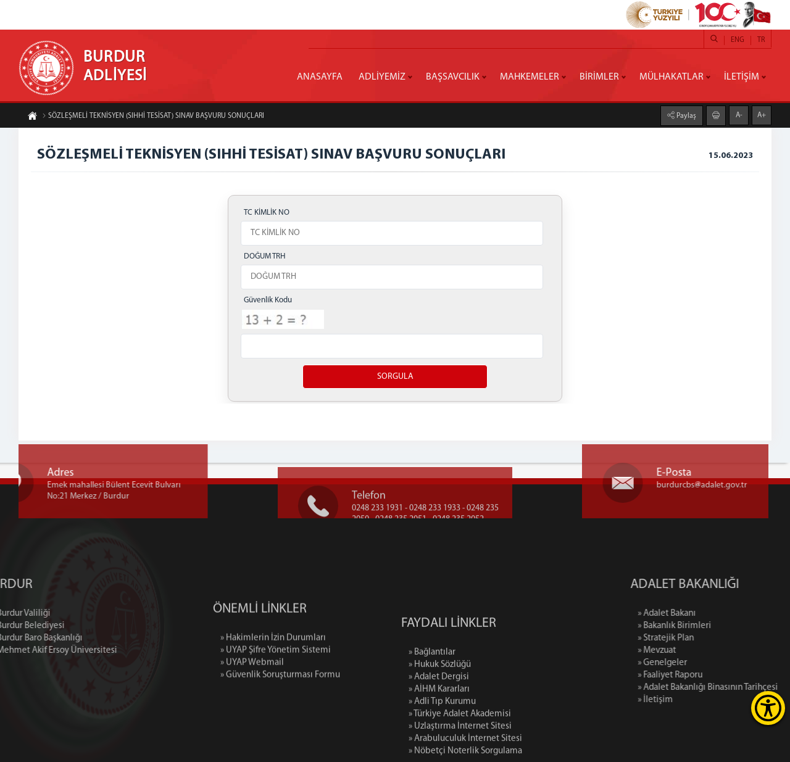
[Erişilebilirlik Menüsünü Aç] (768, 708)
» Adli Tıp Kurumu (442, 755)
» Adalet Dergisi (439, 730)
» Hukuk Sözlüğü (440, 718)
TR (761, 40)
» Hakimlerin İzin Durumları (273, 671)
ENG (737, 40)
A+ (761, 114)
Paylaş (685, 115)
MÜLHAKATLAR (671, 77)
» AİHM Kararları (439, 743)
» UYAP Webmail (252, 696)
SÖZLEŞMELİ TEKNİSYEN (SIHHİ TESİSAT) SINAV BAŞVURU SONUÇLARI (153, 116)
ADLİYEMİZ (382, 77)
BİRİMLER (599, 77)
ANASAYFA (320, 77)
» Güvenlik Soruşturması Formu (280, 708)
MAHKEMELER (529, 77)
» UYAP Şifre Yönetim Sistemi (275, 684)
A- (739, 114)
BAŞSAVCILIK (453, 77)
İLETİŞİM (741, 77)
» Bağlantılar (432, 706)
